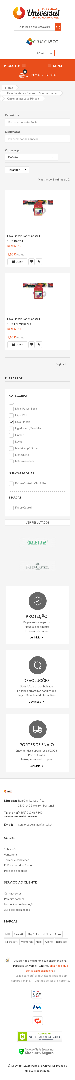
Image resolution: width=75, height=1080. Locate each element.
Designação (13, 131)
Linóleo (19, 435)
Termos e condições (16, 860)
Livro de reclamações (17, 909)
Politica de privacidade (18, 865)
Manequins (22, 454)
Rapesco (61, 941)
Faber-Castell (23, 507)
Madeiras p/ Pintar (26, 448)
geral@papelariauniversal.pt (35, 824)
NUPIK (47, 934)
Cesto (17, 261)
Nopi (39, 941)
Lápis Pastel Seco (26, 408)
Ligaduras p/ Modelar (28, 428)
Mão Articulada (24, 461)
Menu (55, 66)
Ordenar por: (13, 150)
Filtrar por (17, 169)
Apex (58, 934)
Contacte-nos (13, 893)
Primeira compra (14, 898)
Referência (12, 115)
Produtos (14, 66)
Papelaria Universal (43, 1065)
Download (36, 701)
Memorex (27, 941)
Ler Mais (36, 637)
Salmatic (19, 934)
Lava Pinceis (22, 421)
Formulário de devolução (19, 904)
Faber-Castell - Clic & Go (30, 483)
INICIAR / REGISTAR (44, 75)
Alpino (49, 941)
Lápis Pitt (21, 415)
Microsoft (11, 941)
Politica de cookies (15, 870)
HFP (8, 934)
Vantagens (11, 854)
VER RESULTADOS (38, 522)
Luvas (18, 441)
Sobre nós (10, 849)
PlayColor (33, 934)
